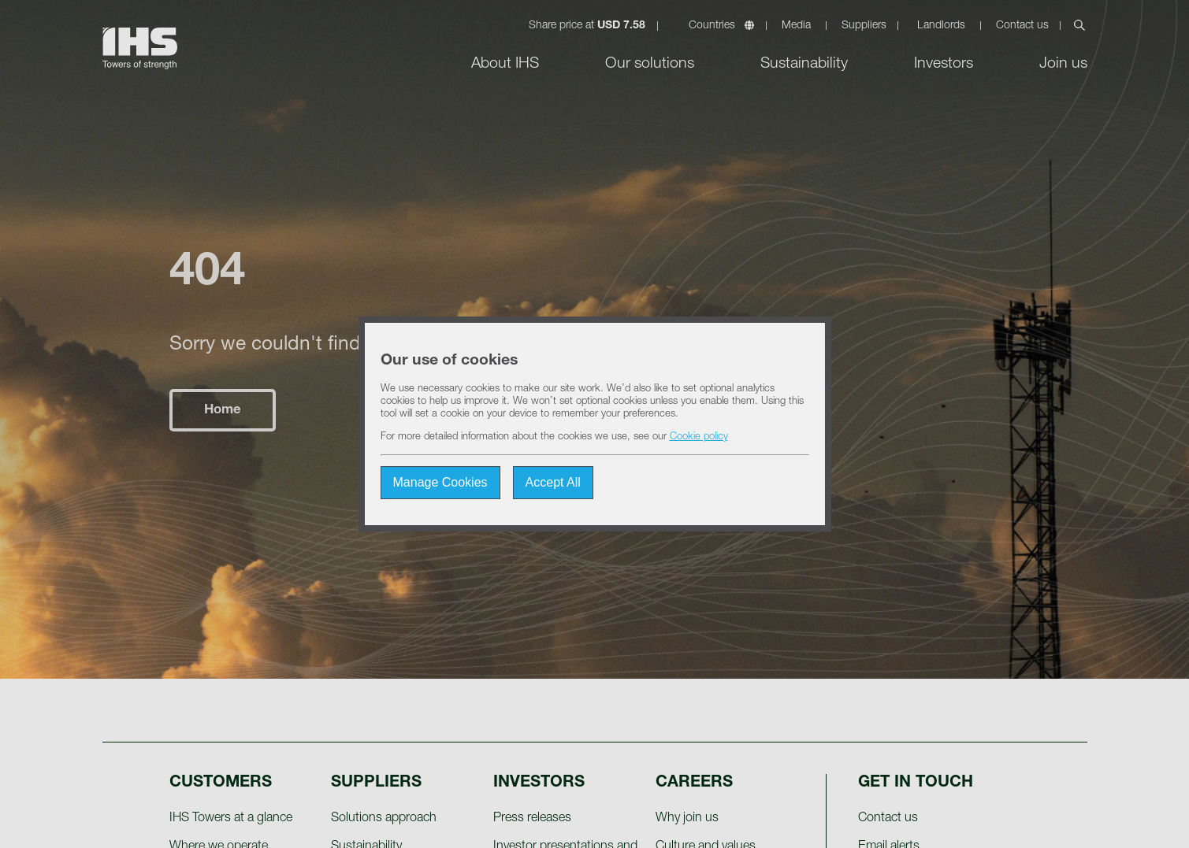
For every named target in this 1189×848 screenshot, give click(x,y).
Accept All (553, 482)
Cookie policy (699, 437)
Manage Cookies (440, 482)
